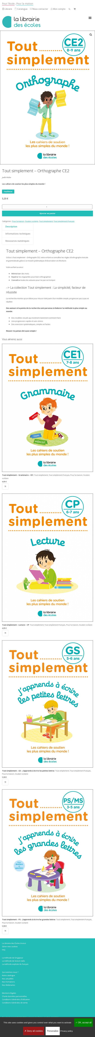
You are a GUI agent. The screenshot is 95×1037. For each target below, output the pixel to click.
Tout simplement (46, 221)
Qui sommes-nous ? (10, 972)
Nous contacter (39, 9)
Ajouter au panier (47, 213)
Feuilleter (8, 191)
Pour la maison (24, 3)
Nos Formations (8, 982)
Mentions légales (9, 993)
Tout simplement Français (64, 221)
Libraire (7, 9)
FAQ (3, 950)
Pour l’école (8, 3)
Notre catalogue (8, 975)
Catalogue (21, 9)
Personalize (52, 1031)
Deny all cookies (33, 1031)
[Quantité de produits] (47, 206)
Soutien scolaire (31, 221)
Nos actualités (7, 978)
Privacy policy (66, 1031)
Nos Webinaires (8, 985)
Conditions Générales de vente (15, 1002)
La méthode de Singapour (12, 958)
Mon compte (57, 9)
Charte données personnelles (14, 996)
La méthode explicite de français (15, 964)
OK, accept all (83, 1022)
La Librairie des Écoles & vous (14, 943)
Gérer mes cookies (10, 946)
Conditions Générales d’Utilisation (16, 999)
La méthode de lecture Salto (13, 961)
